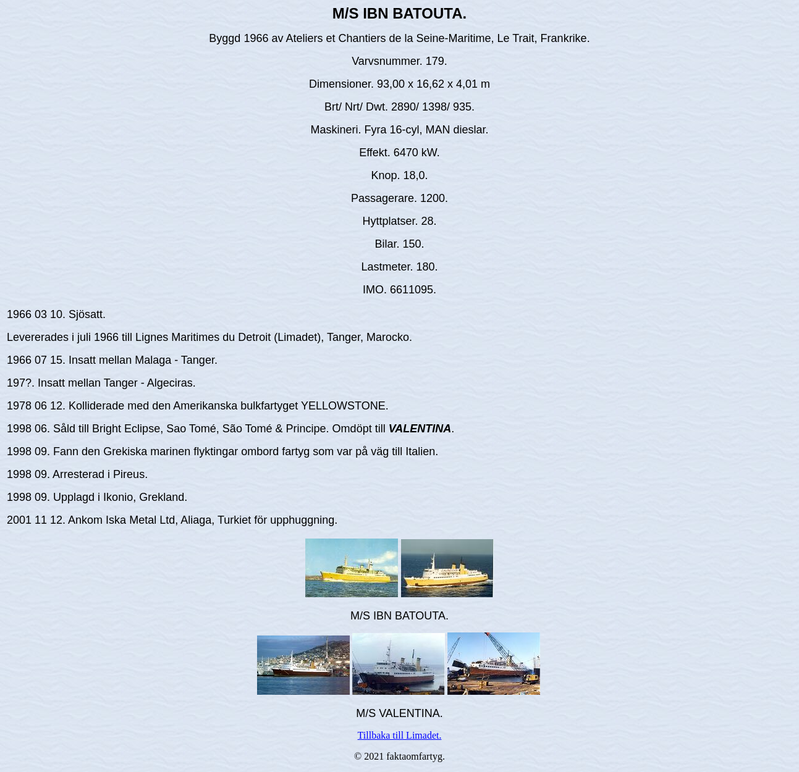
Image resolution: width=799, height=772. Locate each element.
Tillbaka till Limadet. (400, 735)
